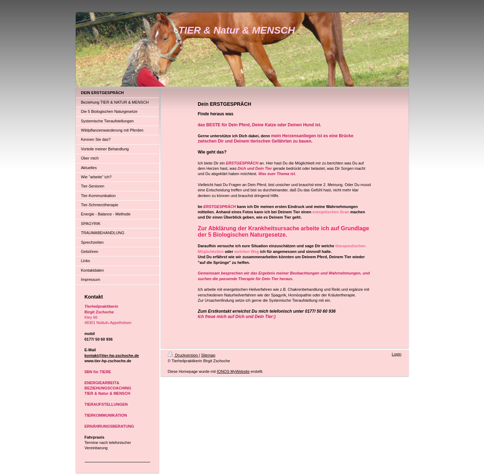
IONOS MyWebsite (233, 371)
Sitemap (208, 355)
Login (397, 354)
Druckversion (183, 355)
